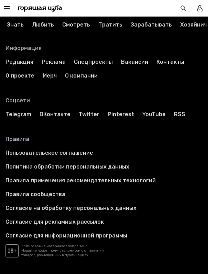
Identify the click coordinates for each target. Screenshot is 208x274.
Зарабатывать (151, 24)
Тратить (110, 24)
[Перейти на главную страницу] (40, 8)
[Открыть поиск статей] (183, 8)
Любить (43, 24)
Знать (15, 24)
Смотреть (76, 24)
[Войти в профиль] (199, 8)
